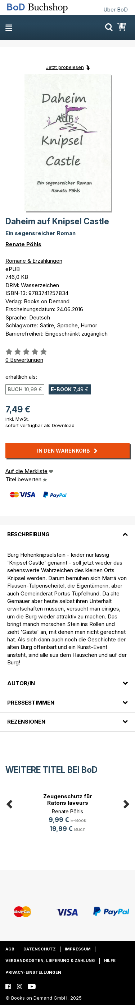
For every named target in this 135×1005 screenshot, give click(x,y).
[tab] (67, 530)
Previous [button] (9, 802)
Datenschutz (39, 949)
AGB (9, 949)
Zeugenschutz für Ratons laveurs (67, 799)
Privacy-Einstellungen (33, 972)
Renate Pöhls (23, 244)
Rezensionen (26, 721)
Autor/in (21, 683)
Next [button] (126, 802)
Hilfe (110, 960)
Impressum (78, 949)
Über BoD (115, 9)
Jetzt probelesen (65, 67)
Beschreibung (28, 534)
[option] (67, 814)
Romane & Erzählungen (33, 260)
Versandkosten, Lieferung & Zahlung (50, 960)
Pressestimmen (30, 702)
